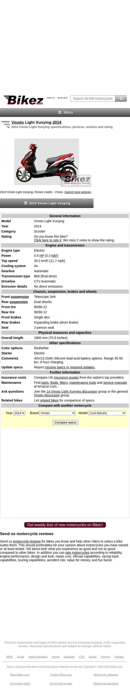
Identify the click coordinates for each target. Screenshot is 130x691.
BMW (9, 656)
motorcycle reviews (27, 541)
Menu (65, 112)
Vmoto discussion (47, 395)
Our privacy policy (20, 683)
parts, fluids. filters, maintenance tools (68, 382)
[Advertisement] (44, 472)
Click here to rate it (47, 240)
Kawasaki (69, 656)
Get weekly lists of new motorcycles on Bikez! (65, 525)
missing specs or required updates (69, 367)
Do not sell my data (61, 683)
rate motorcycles (77, 552)
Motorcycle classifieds (106, 683)
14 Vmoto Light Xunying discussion (71, 391)
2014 (57, 122)
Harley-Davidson (38, 656)
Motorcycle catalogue (106, 674)
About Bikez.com (19, 674)
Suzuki (92, 656)
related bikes (49, 400)
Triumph (105, 656)
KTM (81, 656)
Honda (55, 656)
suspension (20, 297)
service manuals (115, 382)
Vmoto (17, 122)
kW (53, 255)
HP (42, 255)
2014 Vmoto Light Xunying (46, 203)
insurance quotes (66, 377)
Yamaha (119, 656)
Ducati (20, 656)
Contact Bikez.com (61, 674)
